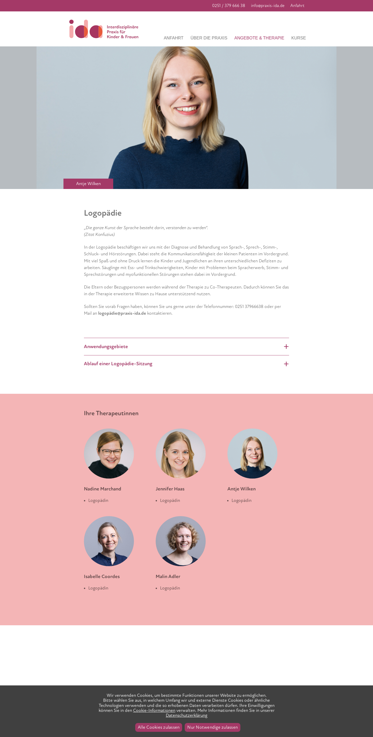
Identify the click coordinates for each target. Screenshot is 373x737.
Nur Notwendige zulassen (212, 727)
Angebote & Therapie (259, 38)
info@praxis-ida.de (267, 5)
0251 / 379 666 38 (228, 5)
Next (340, 49)
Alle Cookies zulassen (159, 727)
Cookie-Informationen (154, 710)
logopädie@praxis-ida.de (122, 313)
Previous (8, 49)
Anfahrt (297, 5)
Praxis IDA (105, 29)
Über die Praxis (209, 38)
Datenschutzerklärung (186, 715)
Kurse (298, 38)
